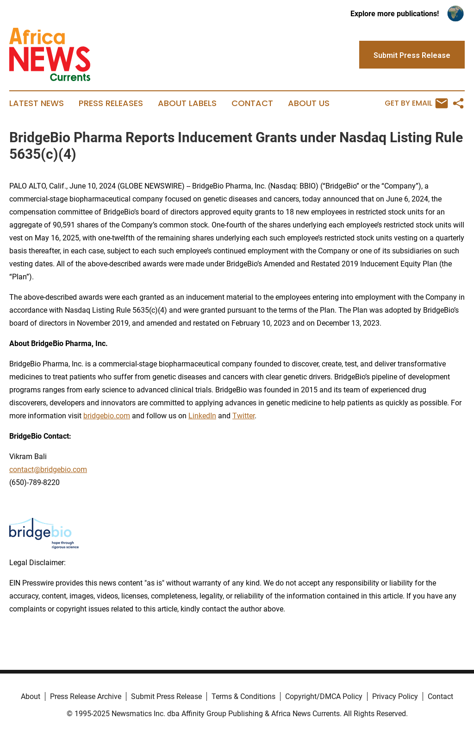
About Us (309, 103)
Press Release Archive (85, 696)
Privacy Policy (395, 696)
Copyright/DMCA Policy (323, 696)
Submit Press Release (166, 696)
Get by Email (416, 103)
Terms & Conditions (243, 696)
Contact (252, 103)
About (30, 696)
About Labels (187, 103)
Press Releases (111, 103)
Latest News (36, 103)
